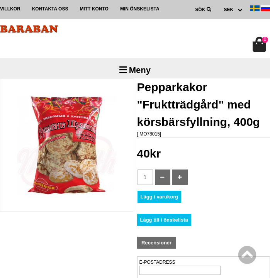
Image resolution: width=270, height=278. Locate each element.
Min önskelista (140, 9)
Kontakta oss (50, 9)
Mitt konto (94, 9)
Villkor (10, 9)
